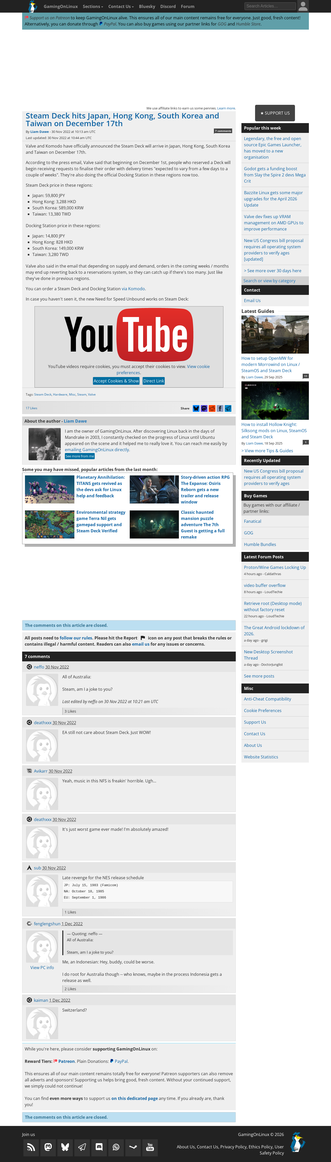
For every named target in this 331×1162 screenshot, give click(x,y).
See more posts (259, 676)
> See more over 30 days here (272, 271)
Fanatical (252, 521)
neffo (39, 667)
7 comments (223, 131)
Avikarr (41, 771)
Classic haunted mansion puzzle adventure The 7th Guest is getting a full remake (203, 524)
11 (305, 376)
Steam (81, 394)
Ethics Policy (261, 1147)
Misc (72, 394)
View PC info (42, 967)
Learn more (226, 108)
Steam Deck (42, 394)
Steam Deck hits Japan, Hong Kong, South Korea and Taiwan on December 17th (122, 119)
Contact (252, 290)
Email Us (252, 300)
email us (141, 644)
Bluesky (147, 6)
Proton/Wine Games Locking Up (275, 567)
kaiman (41, 1000)
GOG (222, 24)
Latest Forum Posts (264, 557)
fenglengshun (47, 924)
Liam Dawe (39, 131)
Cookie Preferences (263, 710)
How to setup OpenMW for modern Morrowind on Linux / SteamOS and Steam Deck (275, 361)
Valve (92, 394)
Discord (168, 6)
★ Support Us (275, 113)
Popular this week (262, 128)
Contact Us (121, 6)
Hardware (60, 394)
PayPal (107, 24)
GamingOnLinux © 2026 (261, 1134)
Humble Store (248, 24)
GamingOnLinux (61, 6)
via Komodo (133, 289)
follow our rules (76, 638)
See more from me (80, 456)
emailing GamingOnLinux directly (97, 449)
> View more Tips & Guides (267, 451)
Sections (93, 6)
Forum (188, 6)
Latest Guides (257, 311)
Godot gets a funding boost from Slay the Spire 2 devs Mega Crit (275, 175)
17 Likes (31, 408)
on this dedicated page (134, 1098)
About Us (253, 745)
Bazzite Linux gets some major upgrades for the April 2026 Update (273, 199)
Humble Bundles (260, 544)
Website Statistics (261, 757)
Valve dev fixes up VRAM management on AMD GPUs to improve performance (273, 223)
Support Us (255, 722)
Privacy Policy (233, 1147)
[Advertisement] (165, 67)
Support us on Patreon (47, 18)
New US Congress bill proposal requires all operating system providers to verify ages (273, 477)
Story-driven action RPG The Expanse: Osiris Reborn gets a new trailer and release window (205, 489)
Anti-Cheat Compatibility (267, 699)
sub (37, 868)
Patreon (64, 1061)
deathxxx (42, 722)
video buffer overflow (264, 585)
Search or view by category (269, 281)
